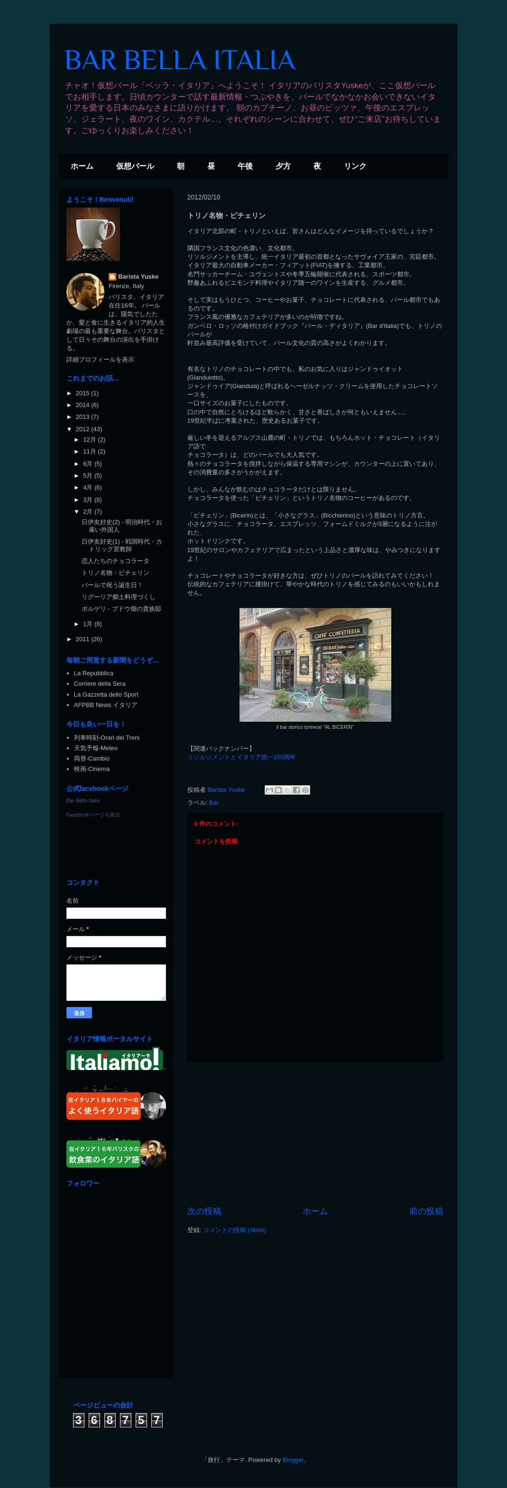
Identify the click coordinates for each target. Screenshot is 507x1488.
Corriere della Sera (100, 683)
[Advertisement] (315, 1134)
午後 (245, 166)
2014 (84, 404)
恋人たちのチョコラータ (115, 560)
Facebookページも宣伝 (93, 814)
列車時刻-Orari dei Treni (107, 737)
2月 (88, 511)
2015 (84, 393)
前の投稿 (426, 1211)
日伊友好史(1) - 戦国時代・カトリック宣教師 (122, 545)
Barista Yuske (138, 276)
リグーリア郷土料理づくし (119, 596)
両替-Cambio (92, 758)
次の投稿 (204, 1211)
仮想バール (135, 166)
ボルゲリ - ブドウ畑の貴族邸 (121, 608)
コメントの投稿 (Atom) (235, 1230)
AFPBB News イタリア (106, 704)
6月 (88, 463)
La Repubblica (93, 673)
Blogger (293, 1459)
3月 (88, 499)
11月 (90, 451)
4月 (88, 487)
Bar (214, 802)
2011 (84, 639)
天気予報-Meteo (96, 748)
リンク (355, 166)
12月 (90, 439)
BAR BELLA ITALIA (179, 59)
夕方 (283, 166)
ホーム (82, 166)
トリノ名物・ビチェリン (115, 572)
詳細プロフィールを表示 (100, 359)
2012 (84, 429)
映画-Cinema (92, 768)
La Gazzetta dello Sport (106, 694)
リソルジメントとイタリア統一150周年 (241, 757)
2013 (84, 416)
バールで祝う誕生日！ (112, 585)
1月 (88, 623)
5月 (88, 475)
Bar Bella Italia (83, 800)
